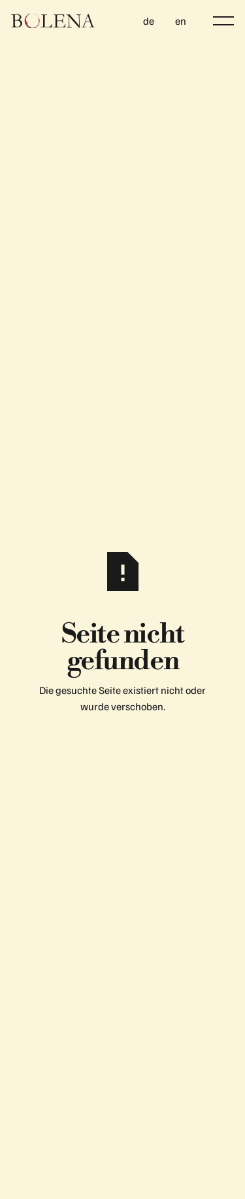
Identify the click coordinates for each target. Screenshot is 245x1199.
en (180, 20)
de (148, 20)
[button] (223, 20)
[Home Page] (53, 21)
